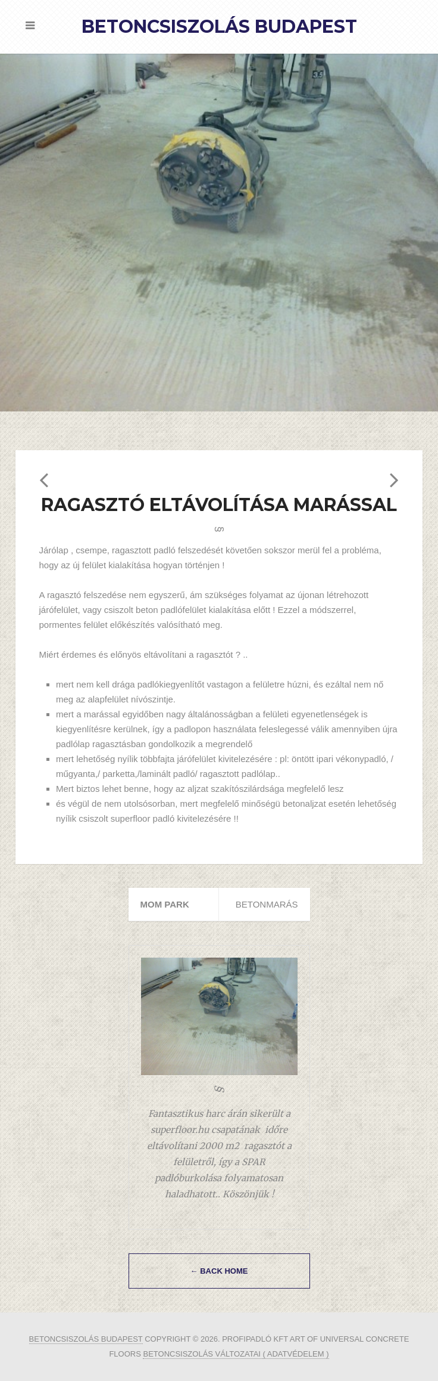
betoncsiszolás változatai (202, 1353)
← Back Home (219, 1271)
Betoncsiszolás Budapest (219, 27)
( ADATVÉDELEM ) (296, 1353)
